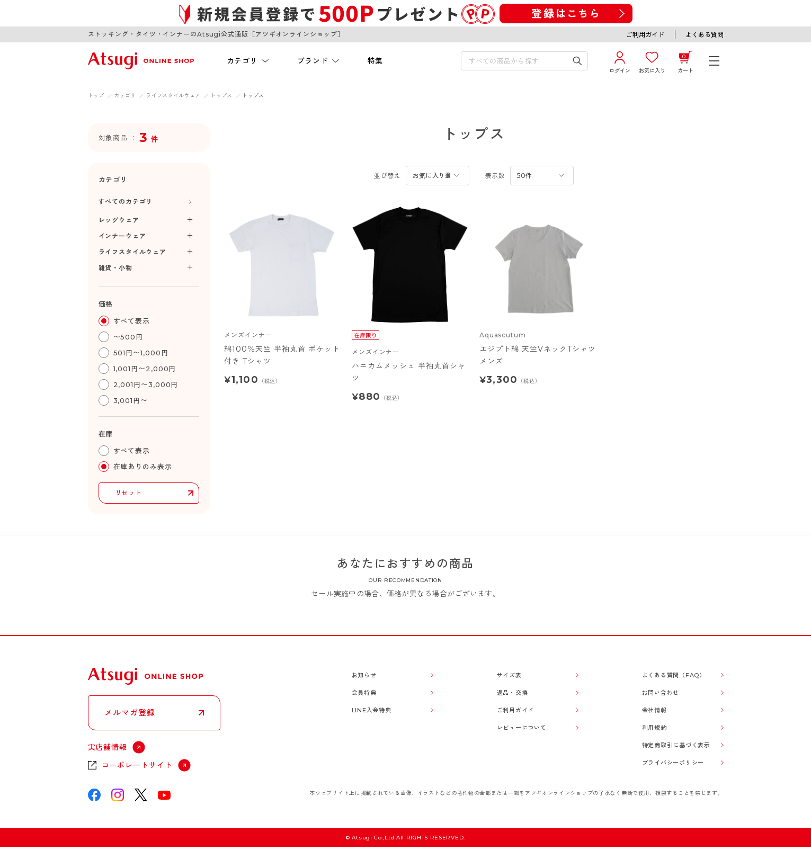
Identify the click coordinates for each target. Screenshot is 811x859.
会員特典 (364, 692)
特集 (375, 61)
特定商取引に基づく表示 (676, 745)
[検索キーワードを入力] (517, 61)
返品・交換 (512, 692)
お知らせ (364, 675)
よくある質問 (704, 35)
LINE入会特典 (371, 710)
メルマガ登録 (129, 713)
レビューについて (522, 727)
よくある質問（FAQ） (674, 675)
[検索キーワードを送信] (577, 61)
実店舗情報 (108, 747)
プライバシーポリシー (673, 762)
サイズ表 (509, 675)
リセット (128, 493)
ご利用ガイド (645, 35)
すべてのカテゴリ (126, 201)
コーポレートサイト (137, 765)
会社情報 (654, 710)
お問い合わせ (661, 692)
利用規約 (654, 727)
